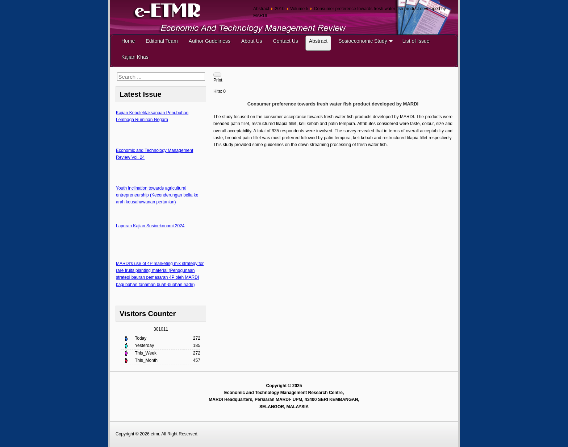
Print (217, 80)
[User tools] (217, 75)
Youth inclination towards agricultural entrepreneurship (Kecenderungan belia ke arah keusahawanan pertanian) (157, 195)
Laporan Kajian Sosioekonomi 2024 (150, 225)
